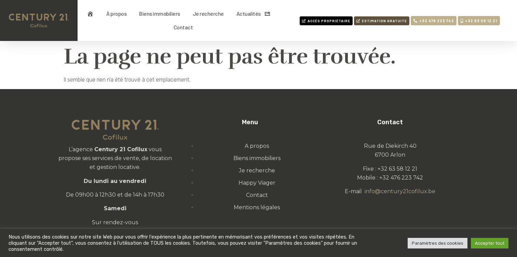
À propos (116, 13)
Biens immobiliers (159, 13)
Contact (183, 27)
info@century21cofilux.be (400, 191)
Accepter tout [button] (489, 243)
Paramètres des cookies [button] (437, 243)
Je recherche (208, 13)
